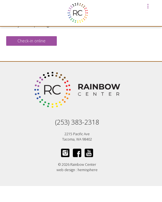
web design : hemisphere (77, 169)
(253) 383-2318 (77, 122)
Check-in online (31, 40)
